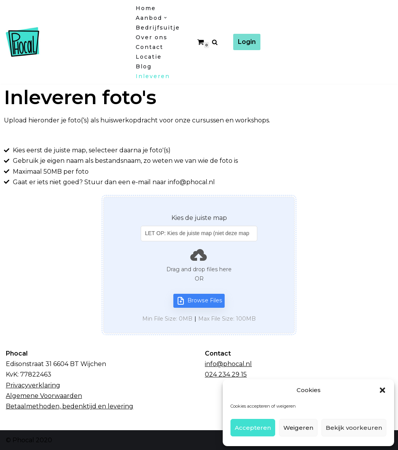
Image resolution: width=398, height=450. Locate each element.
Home (146, 8)
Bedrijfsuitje (158, 27)
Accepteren (253, 427)
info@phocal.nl (228, 364)
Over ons (152, 37)
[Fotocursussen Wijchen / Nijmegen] (64, 41)
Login (247, 41)
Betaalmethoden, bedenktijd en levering (69, 406)
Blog (144, 66)
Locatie (149, 56)
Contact (149, 47)
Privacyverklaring (33, 385)
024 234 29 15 (226, 374)
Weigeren (298, 427)
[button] (382, 390)
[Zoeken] (215, 42)
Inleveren (153, 76)
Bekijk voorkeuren (354, 427)
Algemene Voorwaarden (44, 395)
